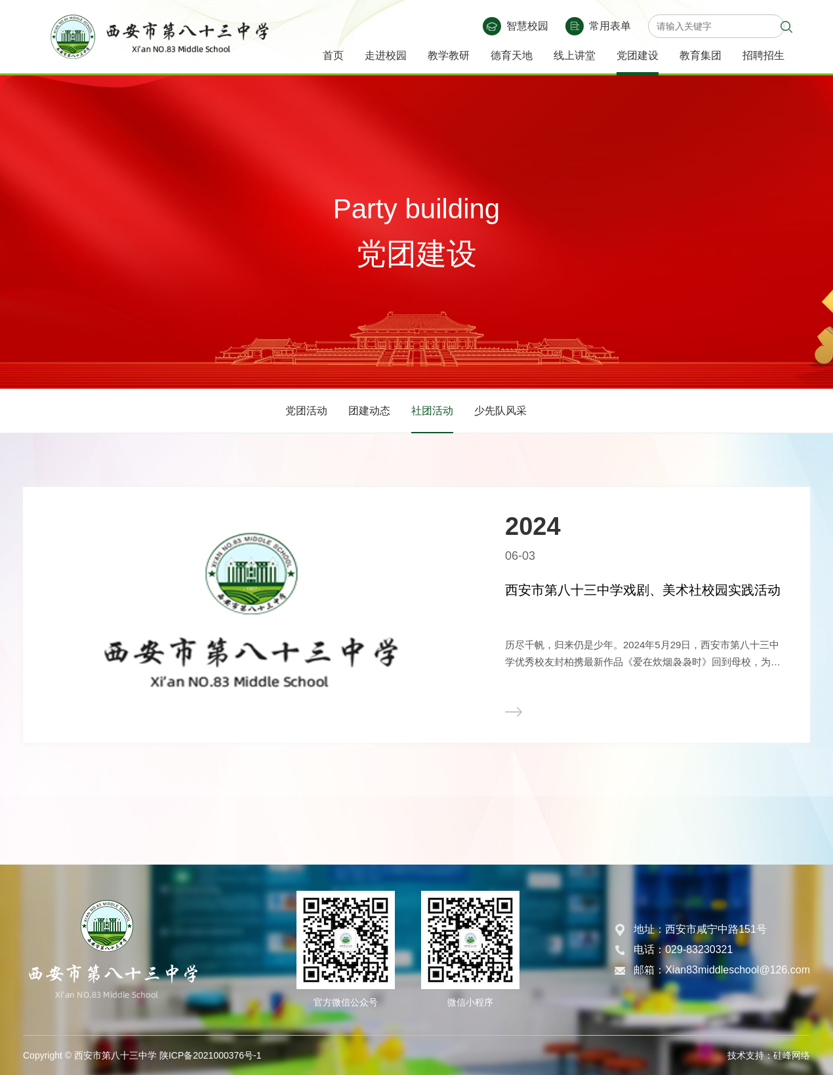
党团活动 (306, 410)
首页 (333, 55)
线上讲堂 (575, 55)
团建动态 (369, 410)
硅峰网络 (791, 1055)
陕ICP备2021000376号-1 (210, 1055)
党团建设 (638, 55)
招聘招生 (763, 55)
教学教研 (449, 55)
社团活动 (432, 410)
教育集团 (700, 55)
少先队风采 (500, 410)
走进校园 (386, 55)
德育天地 (512, 55)
